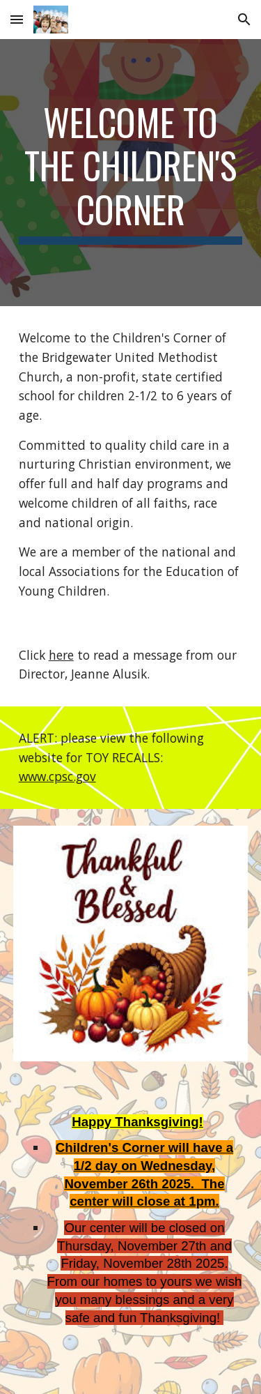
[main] (130, 172)
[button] (16, 19)
